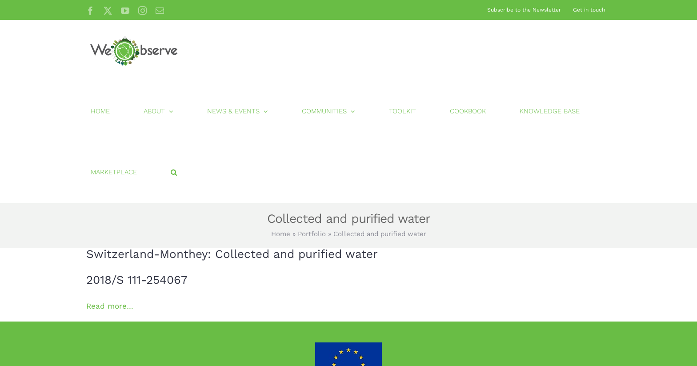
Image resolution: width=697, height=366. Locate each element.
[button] (173, 172)
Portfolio (312, 234)
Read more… (109, 306)
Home (280, 234)
